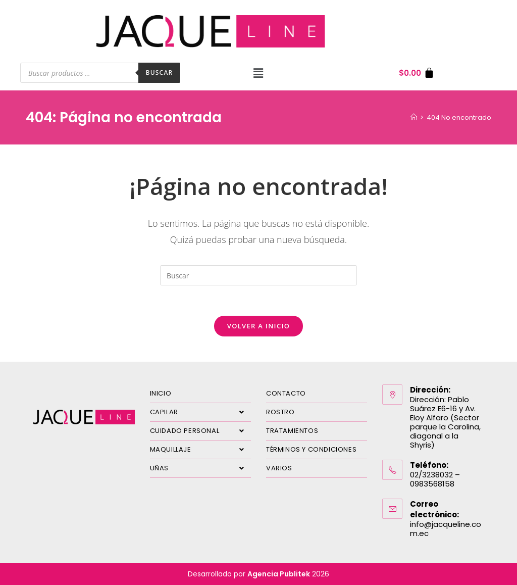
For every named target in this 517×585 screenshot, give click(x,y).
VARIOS (279, 468)
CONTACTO (286, 393)
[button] (258, 72)
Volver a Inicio (258, 325)
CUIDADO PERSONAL (200, 431)
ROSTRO (280, 412)
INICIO (161, 393)
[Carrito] (416, 73)
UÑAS (200, 468)
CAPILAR (200, 412)
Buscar (159, 72)
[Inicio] (413, 117)
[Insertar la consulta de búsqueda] (258, 275)
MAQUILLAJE (200, 450)
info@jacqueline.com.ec (445, 529)
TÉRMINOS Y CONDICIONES (311, 449)
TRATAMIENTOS (292, 430)
